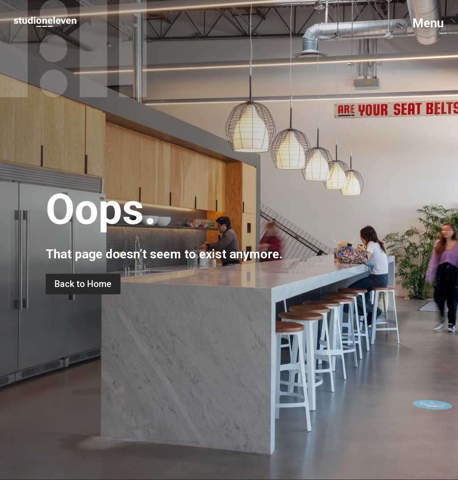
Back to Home (83, 284)
